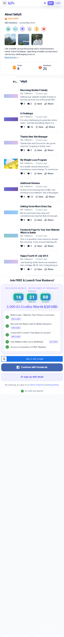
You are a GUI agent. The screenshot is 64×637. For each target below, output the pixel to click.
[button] (32, 359)
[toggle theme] (45, 3)
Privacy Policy (53, 385)
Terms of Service (37, 385)
